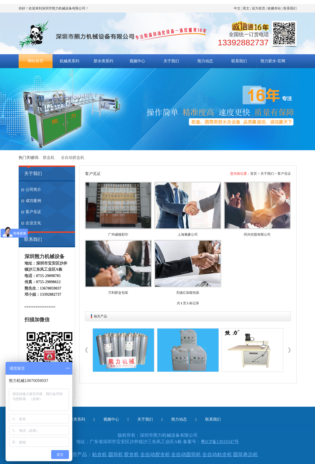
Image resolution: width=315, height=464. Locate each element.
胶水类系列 (103, 61)
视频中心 (137, 61)
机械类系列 (69, 61)
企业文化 (33, 223)
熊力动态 (205, 61)
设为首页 (258, 8)
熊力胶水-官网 (273, 61)
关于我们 (171, 61)
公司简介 (33, 189)
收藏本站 (274, 8)
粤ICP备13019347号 (220, 441)
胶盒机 (48, 158)
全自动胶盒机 (72, 158)
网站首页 (35, 61)
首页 (253, 174)
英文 (246, 8)
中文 (237, 8)
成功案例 (33, 201)
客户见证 (33, 212)
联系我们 (290, 8)
